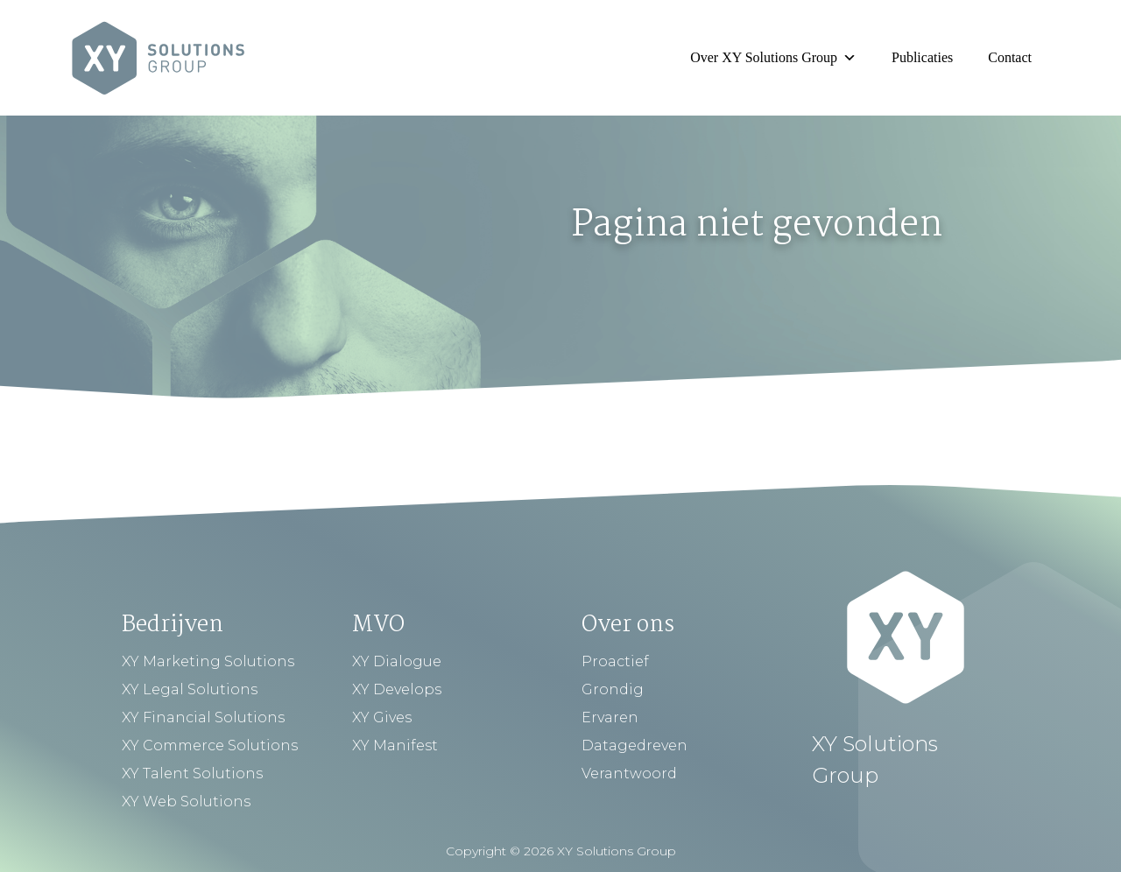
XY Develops (396, 689)
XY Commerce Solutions (210, 745)
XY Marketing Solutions (208, 661)
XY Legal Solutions (189, 689)
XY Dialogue (396, 661)
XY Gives (382, 717)
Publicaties (922, 57)
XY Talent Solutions (192, 773)
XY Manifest (395, 745)
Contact (1010, 57)
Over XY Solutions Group (773, 57)
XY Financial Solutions (203, 717)
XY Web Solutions (186, 801)
